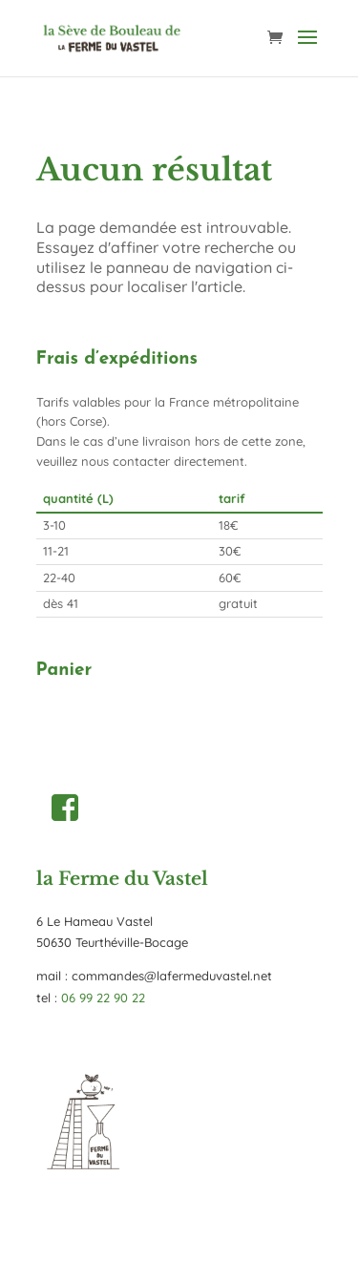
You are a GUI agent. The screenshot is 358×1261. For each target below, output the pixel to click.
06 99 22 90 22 (103, 997)
